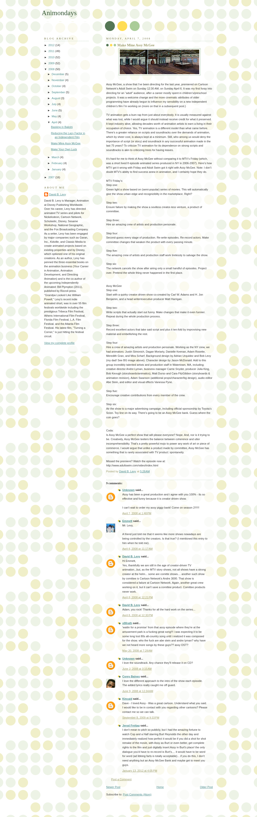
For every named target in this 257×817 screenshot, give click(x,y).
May (55, 116)
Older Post (206, 787)
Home (160, 787)
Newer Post (113, 787)
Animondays (59, 13)
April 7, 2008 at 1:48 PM (136, 513)
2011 (51, 51)
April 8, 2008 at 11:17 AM (137, 548)
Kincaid (127, 698)
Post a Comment (121, 779)
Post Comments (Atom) (137, 794)
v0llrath (127, 623)
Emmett (127, 520)
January (57, 169)
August (56, 98)
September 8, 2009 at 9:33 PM (140, 717)
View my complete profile (59, 342)
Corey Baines (131, 676)
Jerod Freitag (131, 725)
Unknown (128, 489)
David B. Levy (131, 556)
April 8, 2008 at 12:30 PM (137, 615)
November (58, 80)
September (59, 92)
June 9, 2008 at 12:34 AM (137, 691)
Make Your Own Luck (64, 149)
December (58, 74)
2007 (51, 177)
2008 (51, 69)
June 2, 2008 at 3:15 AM (137, 668)
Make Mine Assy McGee (66, 143)
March (56, 157)
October (57, 86)
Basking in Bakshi (62, 126)
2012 (51, 45)
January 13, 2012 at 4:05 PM (139, 770)
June (55, 110)
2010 (51, 57)
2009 (51, 63)
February (57, 163)
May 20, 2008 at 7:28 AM (137, 650)
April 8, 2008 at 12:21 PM (137, 597)
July (54, 104)
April (55, 122)
